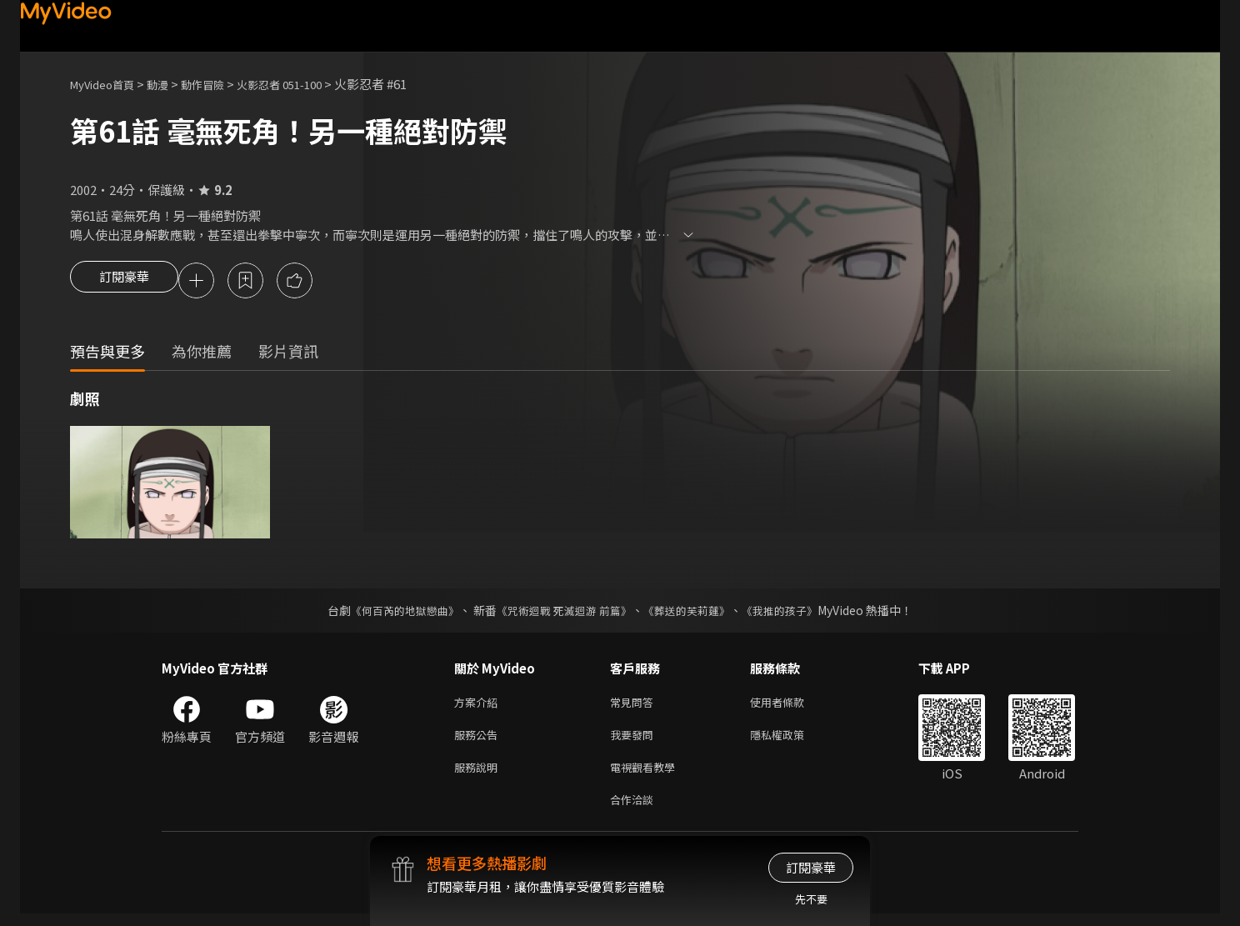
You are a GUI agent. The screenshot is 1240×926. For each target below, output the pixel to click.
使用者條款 (791, 705)
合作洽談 (635, 810)
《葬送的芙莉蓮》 (693, 612)
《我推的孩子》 (792, 612)
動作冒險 (221, 84)
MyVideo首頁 (108, 84)
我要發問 (635, 740)
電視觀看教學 (647, 775)
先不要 (811, 899)
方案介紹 (479, 705)
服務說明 (479, 775)
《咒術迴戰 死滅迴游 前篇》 (562, 612)
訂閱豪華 (124, 282)
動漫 (170, 84)
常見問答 (635, 705)
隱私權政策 (791, 740)
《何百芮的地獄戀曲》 (394, 612)
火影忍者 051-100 (307, 84)
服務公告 (479, 740)
